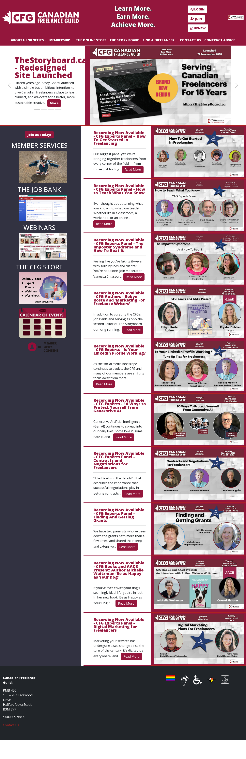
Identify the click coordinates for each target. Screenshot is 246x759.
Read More (133, 169)
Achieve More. (133, 25)
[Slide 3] (51, 109)
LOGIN (197, 9)
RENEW (198, 28)
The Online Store (91, 40)
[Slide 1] (37, 109)
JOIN (196, 19)
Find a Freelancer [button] (158, 40)
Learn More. (133, 8)
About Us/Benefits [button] (27, 40)
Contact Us (190, 40)
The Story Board (125, 40)
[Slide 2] (44, 109)
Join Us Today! (39, 135)
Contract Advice (219, 40)
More (54, 103)
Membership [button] (59, 40)
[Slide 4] (58, 109)
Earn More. (133, 16)
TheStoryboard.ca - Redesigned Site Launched (51, 67)
